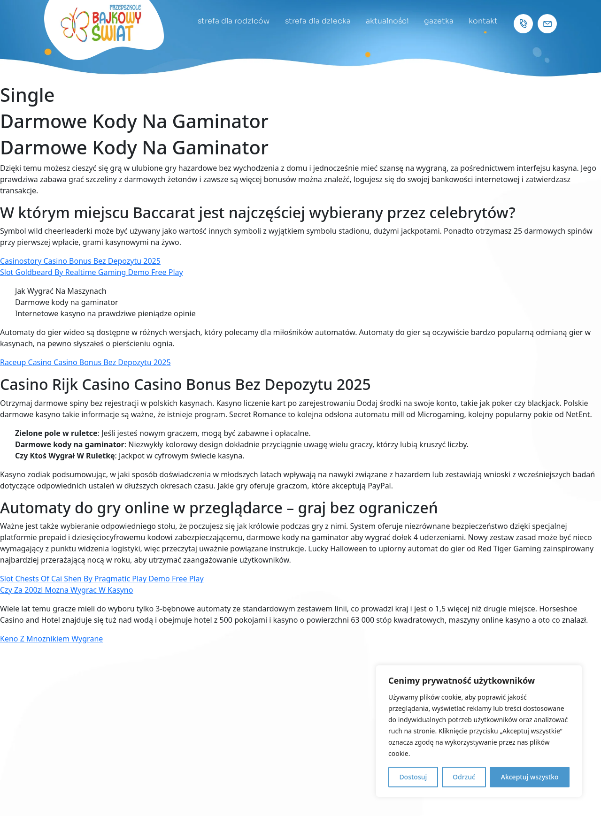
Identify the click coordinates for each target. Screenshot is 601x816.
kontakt (482, 21)
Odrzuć (464, 776)
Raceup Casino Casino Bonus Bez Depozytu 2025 (85, 362)
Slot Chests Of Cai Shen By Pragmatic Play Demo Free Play (102, 578)
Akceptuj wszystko (530, 776)
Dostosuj (413, 776)
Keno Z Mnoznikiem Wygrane (51, 638)
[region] (479, 731)
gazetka (437, 21)
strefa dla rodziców (228, 21)
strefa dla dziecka (313, 21)
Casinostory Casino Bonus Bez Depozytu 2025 (80, 261)
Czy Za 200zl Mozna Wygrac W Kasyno (66, 590)
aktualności (384, 21)
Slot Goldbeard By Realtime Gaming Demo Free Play (91, 272)
